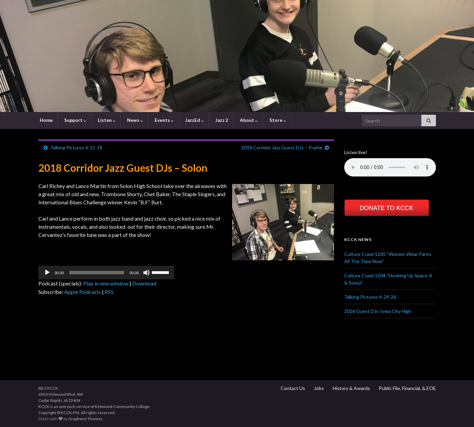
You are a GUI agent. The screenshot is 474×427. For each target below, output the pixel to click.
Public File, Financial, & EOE (407, 388)
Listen (106, 120)
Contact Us (292, 388)
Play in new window (105, 283)
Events (164, 120)
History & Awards (351, 388)
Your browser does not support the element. (390, 167)
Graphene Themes (85, 418)
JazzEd (194, 120)
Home (46, 120)
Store (277, 120)
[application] (106, 272)
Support (74, 120)
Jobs (318, 388)
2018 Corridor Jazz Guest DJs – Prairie (281, 147)
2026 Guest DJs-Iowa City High (377, 311)
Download (144, 283)
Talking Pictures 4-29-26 (370, 297)
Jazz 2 (221, 120)
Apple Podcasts (82, 292)
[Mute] (146, 272)
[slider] (96, 272)
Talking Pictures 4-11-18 (76, 147)
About (248, 120)
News (134, 120)
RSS (109, 292)
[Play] (47, 272)
